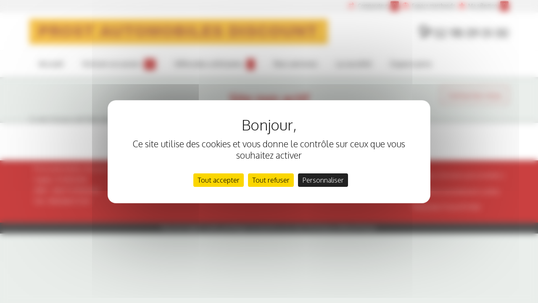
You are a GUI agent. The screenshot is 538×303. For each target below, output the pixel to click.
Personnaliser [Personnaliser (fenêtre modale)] (323, 180)
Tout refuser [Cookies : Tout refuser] (271, 180)
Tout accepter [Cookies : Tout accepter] (219, 180)
